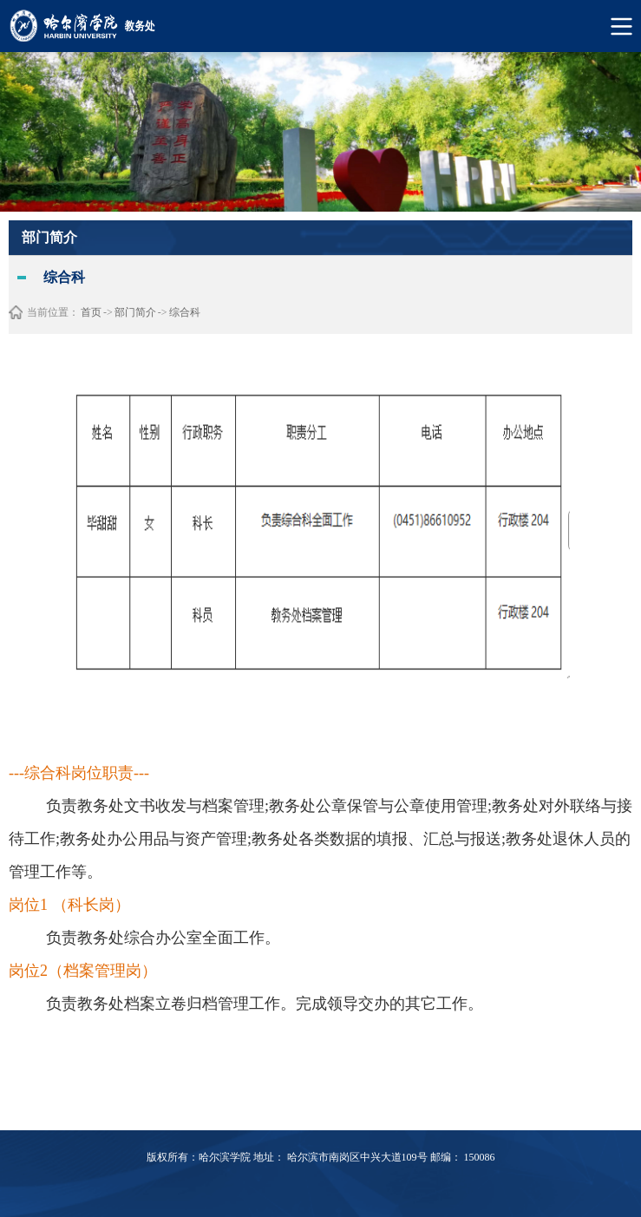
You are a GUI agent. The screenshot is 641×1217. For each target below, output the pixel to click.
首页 (91, 312)
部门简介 (135, 312)
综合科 (184, 312)
